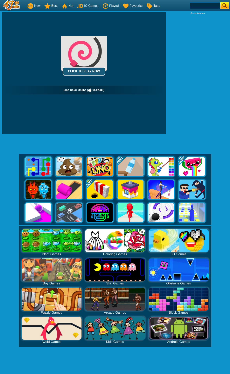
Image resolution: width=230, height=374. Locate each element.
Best (51, 5)
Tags (153, 5)
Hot (67, 5)
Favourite (133, 5)
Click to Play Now (84, 71)
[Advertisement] (198, 39)
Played (110, 5)
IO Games (87, 5)
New (33, 5)
